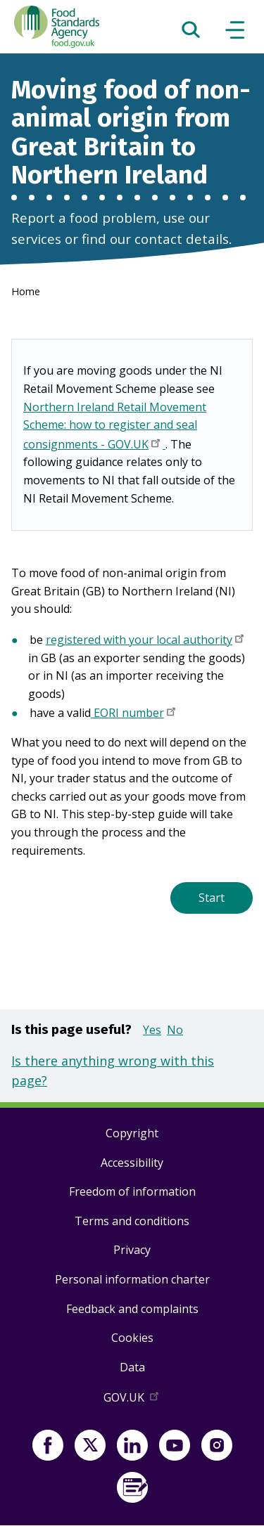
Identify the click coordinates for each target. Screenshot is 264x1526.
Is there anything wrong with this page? (112, 1070)
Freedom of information (132, 1191)
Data (132, 1367)
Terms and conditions (132, 1221)
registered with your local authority (146, 641)
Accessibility (132, 1162)
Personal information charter (132, 1279)
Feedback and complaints (132, 1309)
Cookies (132, 1337)
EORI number (134, 714)
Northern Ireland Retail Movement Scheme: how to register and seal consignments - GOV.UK (114, 427)
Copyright (132, 1133)
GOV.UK (132, 1400)
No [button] (175, 1029)
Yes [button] (152, 1029)
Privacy (132, 1249)
